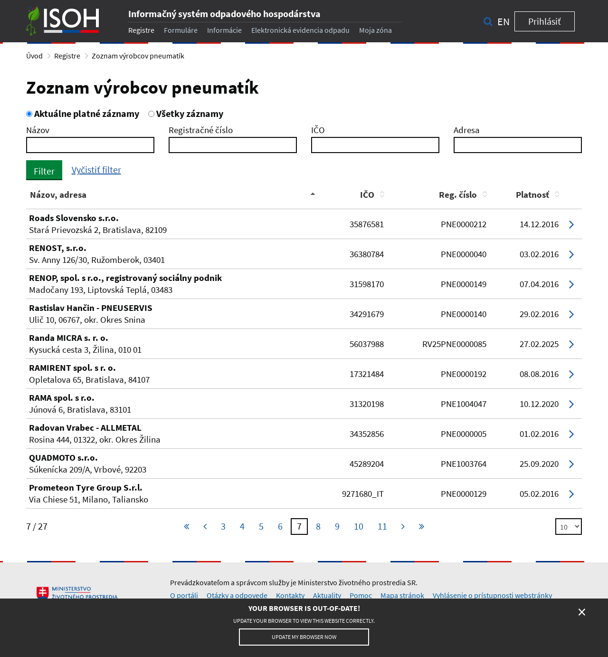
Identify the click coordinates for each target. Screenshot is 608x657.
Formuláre (181, 30)
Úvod (34, 55)
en (503, 21)
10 (358, 526)
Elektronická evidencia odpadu (300, 30)
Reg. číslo (458, 194)
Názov (37, 129)
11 (382, 526)
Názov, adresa (58, 194)
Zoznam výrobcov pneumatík (138, 55)
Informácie (224, 30)
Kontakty (290, 595)
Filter (44, 171)
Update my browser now (304, 636)
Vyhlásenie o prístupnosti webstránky (492, 595)
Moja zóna (375, 30)
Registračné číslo (201, 129)
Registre (141, 30)
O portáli (184, 595)
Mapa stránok (402, 595)
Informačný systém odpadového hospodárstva (224, 13)
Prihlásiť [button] (544, 21)
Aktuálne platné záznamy (82, 113)
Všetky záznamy (185, 113)
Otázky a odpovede (237, 595)
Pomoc (361, 595)
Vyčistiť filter (96, 169)
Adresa (467, 129)
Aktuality (327, 595)
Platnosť (532, 194)
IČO (318, 129)
